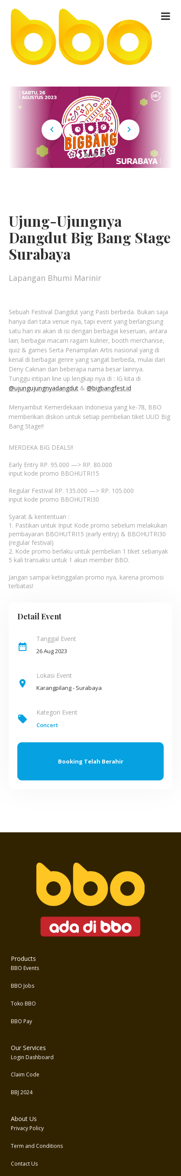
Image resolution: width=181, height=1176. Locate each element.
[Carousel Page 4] (103, 155)
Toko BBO (23, 1003)
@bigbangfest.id (109, 388)
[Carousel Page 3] (95, 155)
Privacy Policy (27, 1128)
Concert (47, 725)
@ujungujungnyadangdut (43, 388)
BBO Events (25, 968)
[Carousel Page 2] (86, 155)
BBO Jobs (22, 985)
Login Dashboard (32, 1057)
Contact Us (24, 1163)
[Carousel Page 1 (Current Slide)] (78, 155)
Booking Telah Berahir (90, 761)
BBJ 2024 (21, 1092)
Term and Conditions (37, 1146)
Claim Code (25, 1074)
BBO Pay (21, 1021)
